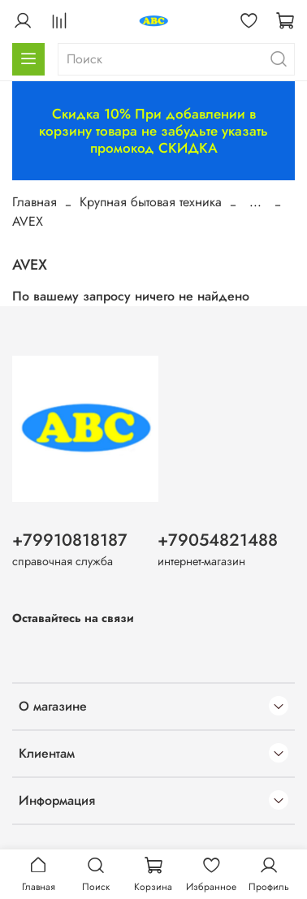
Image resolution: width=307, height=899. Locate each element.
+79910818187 (70, 540)
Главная (34, 201)
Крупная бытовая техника (151, 201)
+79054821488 (218, 540)
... (255, 202)
